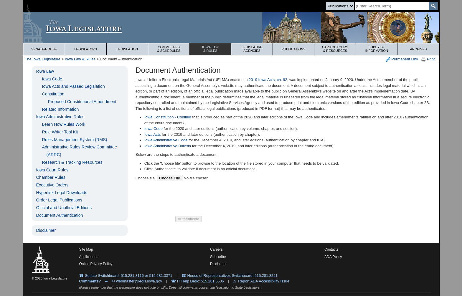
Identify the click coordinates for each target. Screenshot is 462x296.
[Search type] (340, 6)
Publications (294, 49)
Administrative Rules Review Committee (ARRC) (79, 151)
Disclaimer (46, 230)
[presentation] (220, 198)
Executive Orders (52, 185)
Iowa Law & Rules (80, 59)
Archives (418, 49)
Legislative (252, 48)
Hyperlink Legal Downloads (61, 192)
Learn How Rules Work (63, 124)
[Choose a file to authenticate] (194, 178)
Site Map (86, 249)
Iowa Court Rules (52, 170)
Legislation (127, 49)
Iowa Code (52, 79)
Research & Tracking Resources (72, 162)
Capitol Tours (335, 48)
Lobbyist (376, 48)
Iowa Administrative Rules (60, 116)
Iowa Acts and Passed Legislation (73, 86)
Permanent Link (402, 59)
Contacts (331, 249)
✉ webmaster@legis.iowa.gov (137, 281)
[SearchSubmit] (433, 6)
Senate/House (44, 49)
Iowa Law (210, 48)
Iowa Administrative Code (166, 140)
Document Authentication (59, 215)
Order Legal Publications (59, 200)
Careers (216, 249)
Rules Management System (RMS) (74, 139)
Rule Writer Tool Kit (60, 132)
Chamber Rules (50, 177)
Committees (168, 48)
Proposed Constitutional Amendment (82, 101)
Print (428, 59)
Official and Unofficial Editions (64, 207)
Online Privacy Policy (95, 264)
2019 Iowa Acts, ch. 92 (268, 79)
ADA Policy (333, 257)
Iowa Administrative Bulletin (167, 146)
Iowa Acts (152, 134)
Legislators (85, 49)
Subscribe (218, 257)
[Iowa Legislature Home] (231, 27)
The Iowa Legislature (42, 59)
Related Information (60, 109)
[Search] (392, 6)
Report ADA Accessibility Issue (263, 281)
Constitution (53, 94)
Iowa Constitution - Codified (167, 117)
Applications (88, 257)
